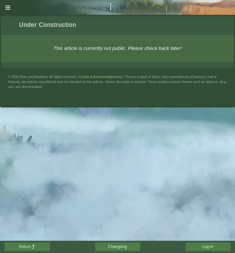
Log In (207, 246)
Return (27, 246)
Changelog (117, 246)
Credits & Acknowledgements (100, 77)
